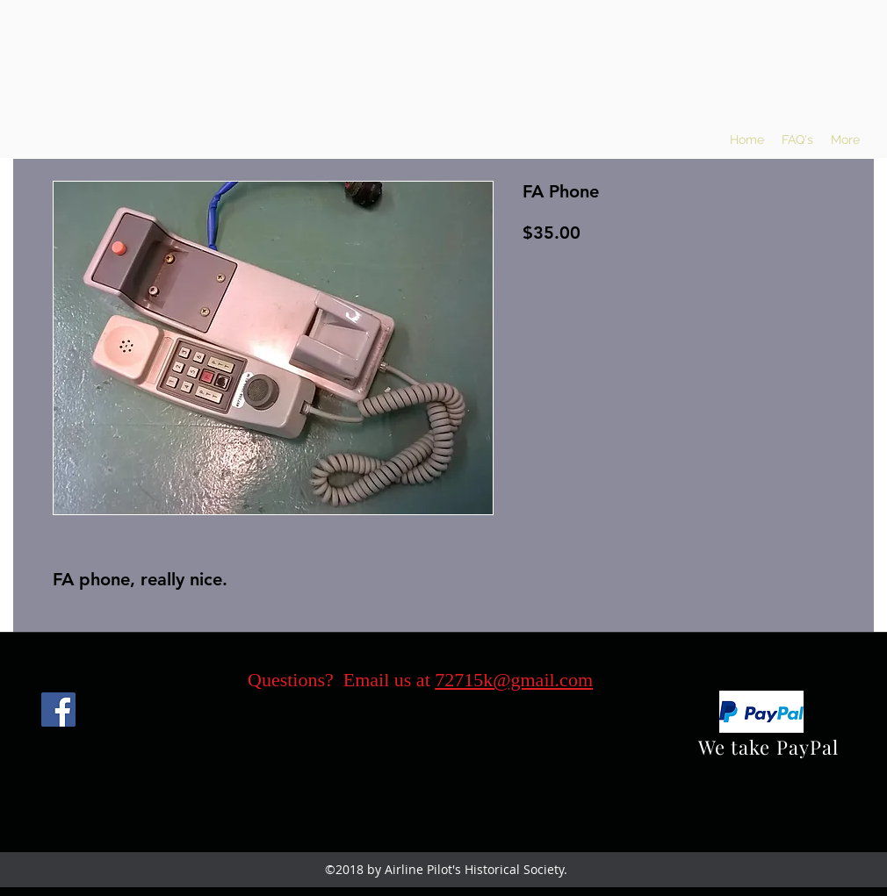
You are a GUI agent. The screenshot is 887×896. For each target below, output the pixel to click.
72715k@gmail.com (514, 680)
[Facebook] (58, 709)
